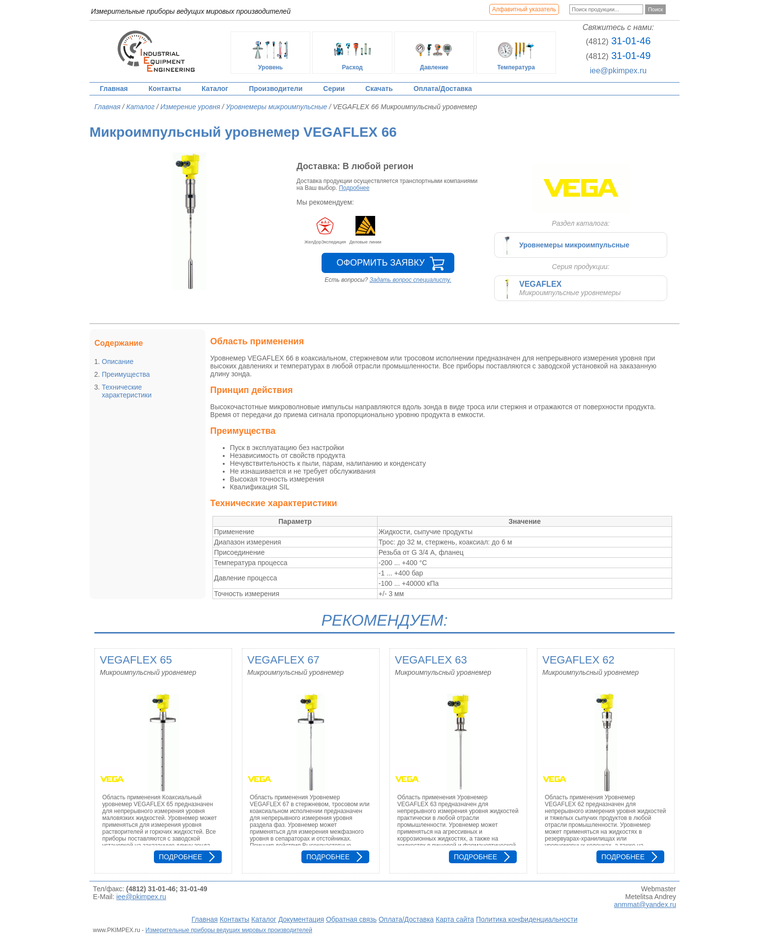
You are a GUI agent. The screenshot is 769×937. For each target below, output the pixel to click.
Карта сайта (455, 919)
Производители (275, 88)
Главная (114, 88)
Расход (352, 52)
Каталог (215, 88)
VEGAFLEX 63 (431, 660)
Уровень (270, 52)
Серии (334, 88)
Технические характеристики (126, 391)
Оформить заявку (380, 263)
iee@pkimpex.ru (618, 70)
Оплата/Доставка (443, 88)
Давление (434, 52)
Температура (516, 52)
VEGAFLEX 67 (283, 660)
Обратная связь (351, 919)
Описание (117, 361)
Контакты (164, 88)
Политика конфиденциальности (527, 919)
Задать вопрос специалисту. (410, 279)
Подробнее (354, 187)
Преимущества (126, 374)
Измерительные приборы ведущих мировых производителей (229, 930)
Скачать (379, 88)
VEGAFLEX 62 (578, 660)
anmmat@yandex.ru (645, 904)
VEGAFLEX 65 (136, 660)
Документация (301, 919)
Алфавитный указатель (524, 9)
